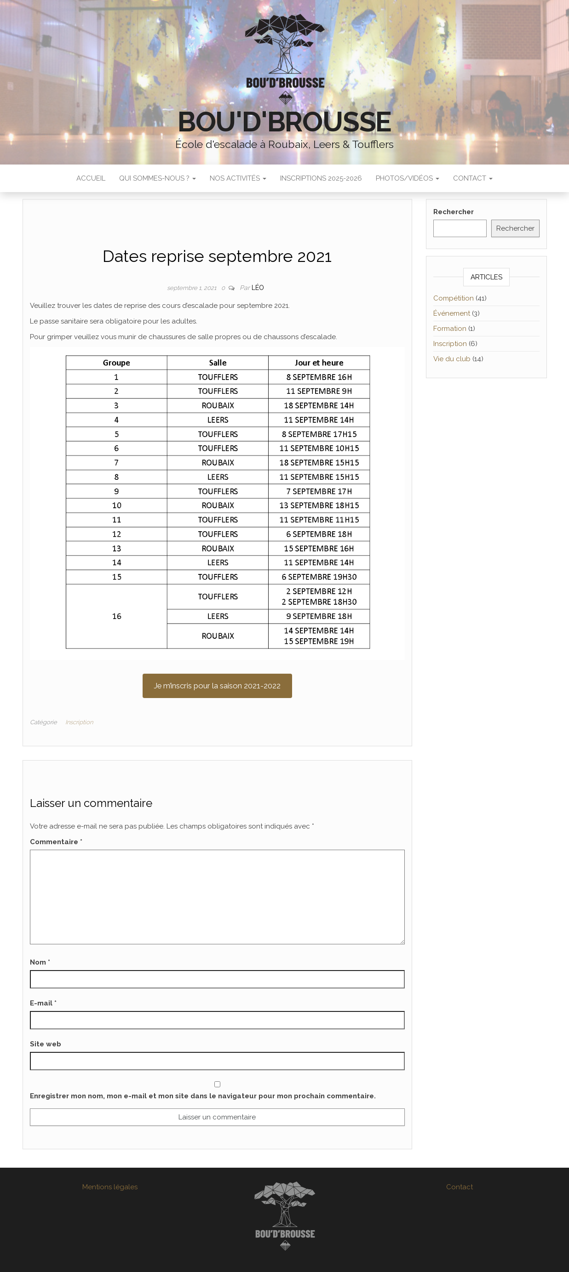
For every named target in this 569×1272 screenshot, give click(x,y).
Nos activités (238, 178)
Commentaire (56, 842)
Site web (45, 1044)
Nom (40, 962)
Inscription (79, 722)
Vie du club (452, 359)
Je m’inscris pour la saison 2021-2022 (217, 685)
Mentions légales (110, 1187)
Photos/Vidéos (407, 178)
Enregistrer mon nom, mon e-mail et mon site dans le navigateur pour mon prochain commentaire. (203, 1096)
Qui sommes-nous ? (157, 178)
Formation (449, 328)
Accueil (90, 178)
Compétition (453, 298)
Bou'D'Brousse (284, 122)
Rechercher (453, 212)
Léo (258, 287)
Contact (473, 178)
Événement (451, 313)
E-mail (43, 1003)
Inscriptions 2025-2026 (321, 178)
